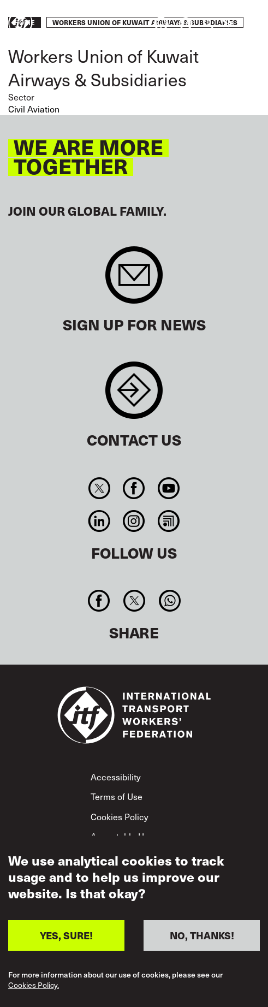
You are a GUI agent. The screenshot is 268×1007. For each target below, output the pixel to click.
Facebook (134, 488)
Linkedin (99, 521)
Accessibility (116, 776)
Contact (134, 396)
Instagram (134, 521)
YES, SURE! (66, 935)
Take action (228, 23)
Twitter (99, 488)
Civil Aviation (33, 108)
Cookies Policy (119, 816)
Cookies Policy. (33, 985)
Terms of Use (116, 796)
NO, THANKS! (202, 935)
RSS (168, 521)
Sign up (134, 280)
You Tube (168, 488)
